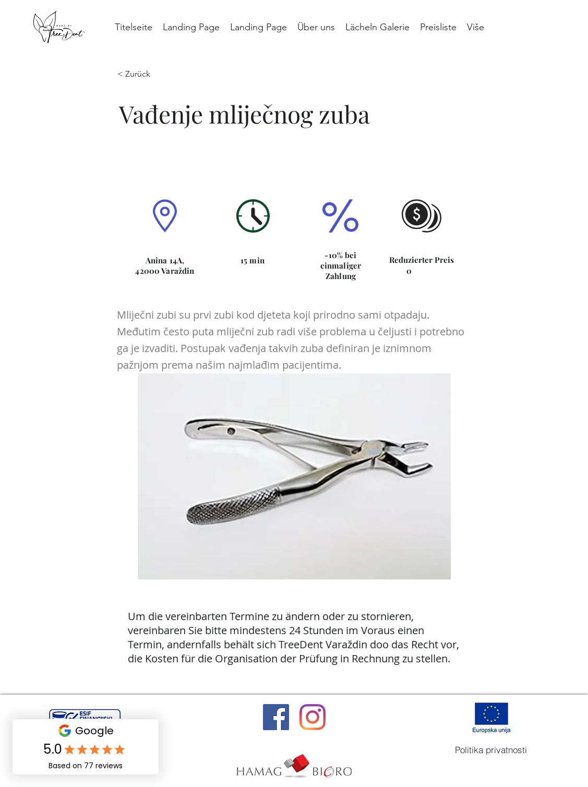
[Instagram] (312, 717)
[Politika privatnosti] (491, 750)
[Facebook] (276, 717)
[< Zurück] (141, 74)
